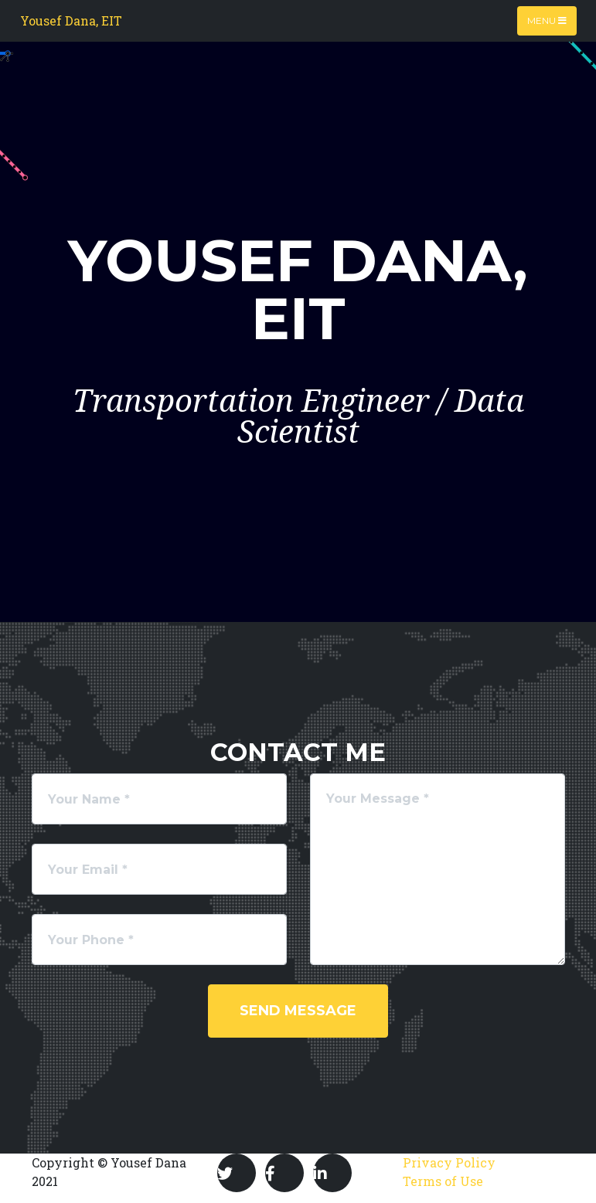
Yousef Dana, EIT (71, 20)
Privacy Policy (449, 1162)
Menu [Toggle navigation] (547, 20)
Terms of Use (443, 1181)
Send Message (298, 1010)
